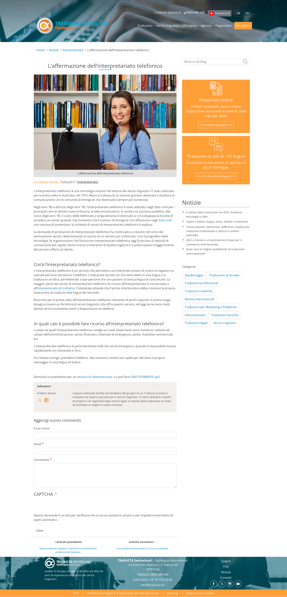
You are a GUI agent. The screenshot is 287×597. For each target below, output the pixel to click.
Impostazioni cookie (200, 593)
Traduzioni (144, 26)
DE (238, 13)
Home (40, 50)
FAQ (226, 566)
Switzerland (222, 13)
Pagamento (223, 26)
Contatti (226, 578)
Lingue (225, 561)
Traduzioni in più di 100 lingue (216, 156)
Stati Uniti (165, 220)
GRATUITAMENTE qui (144, 377)
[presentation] (61, 506)
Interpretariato (73, 50)
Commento (41, 460)
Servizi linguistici (167, 26)
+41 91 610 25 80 (161, 580)
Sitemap (172, 593)
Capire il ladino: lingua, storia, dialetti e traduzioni (217, 221)
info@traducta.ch (153, 585)
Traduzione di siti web (224, 275)
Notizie (54, 50)
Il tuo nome (41, 428)
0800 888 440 (159, 575)
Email (37, 444)
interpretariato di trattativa (56, 288)
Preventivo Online (216, 100)
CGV (76, 593)
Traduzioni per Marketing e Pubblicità (210, 307)
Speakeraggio (194, 275)
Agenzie (206, 26)
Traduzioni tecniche (224, 315)
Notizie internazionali (199, 299)
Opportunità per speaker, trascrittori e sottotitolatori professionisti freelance (68, 550)
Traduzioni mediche (198, 291)
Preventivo (243, 26)
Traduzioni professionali (201, 283)
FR (247, 13)
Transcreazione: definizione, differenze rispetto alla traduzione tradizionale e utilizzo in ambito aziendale (217, 231)
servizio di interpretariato (94, 377)
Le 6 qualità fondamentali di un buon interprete (142, 548)
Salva (39, 530)
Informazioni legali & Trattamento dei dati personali (123, 593)
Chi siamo (190, 26)
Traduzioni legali (196, 323)
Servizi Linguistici (225, 323)
